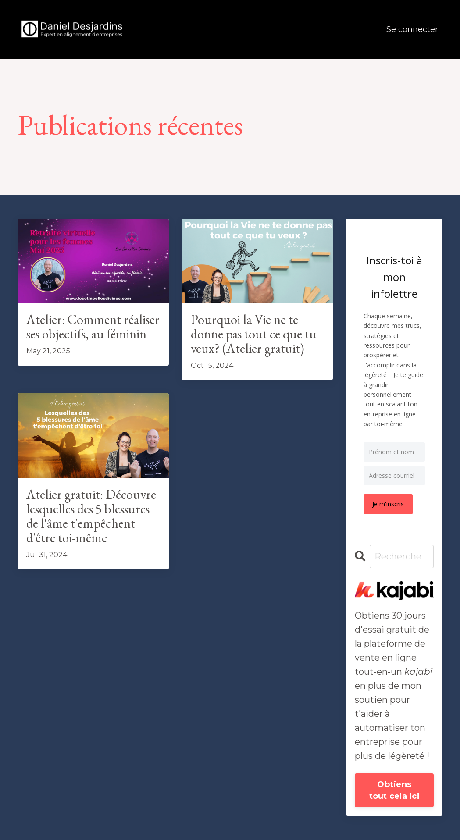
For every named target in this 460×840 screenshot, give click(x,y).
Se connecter (412, 29)
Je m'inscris (388, 504)
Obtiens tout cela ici (394, 790)
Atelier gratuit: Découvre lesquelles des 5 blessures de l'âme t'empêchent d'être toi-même (91, 516)
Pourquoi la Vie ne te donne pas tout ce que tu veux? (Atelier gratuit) (254, 334)
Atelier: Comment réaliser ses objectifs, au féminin (93, 326)
